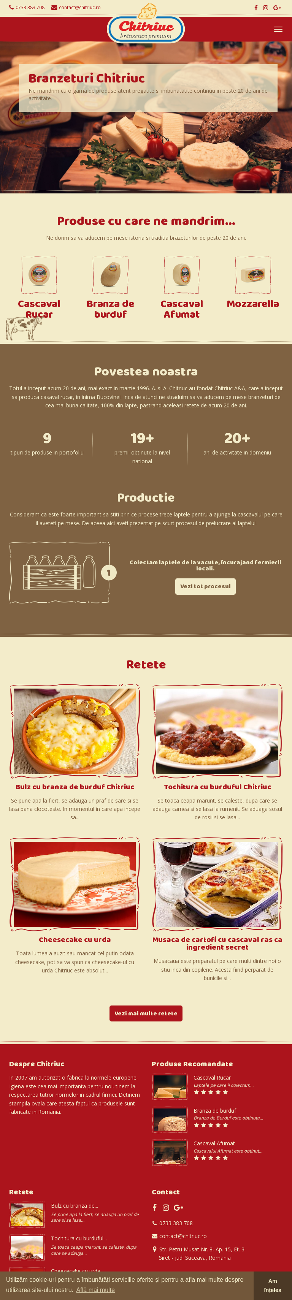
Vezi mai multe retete (146, 1014)
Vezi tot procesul (205, 587)
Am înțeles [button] (273, 1285)
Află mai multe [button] (95, 1290)
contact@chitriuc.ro (80, 7)
